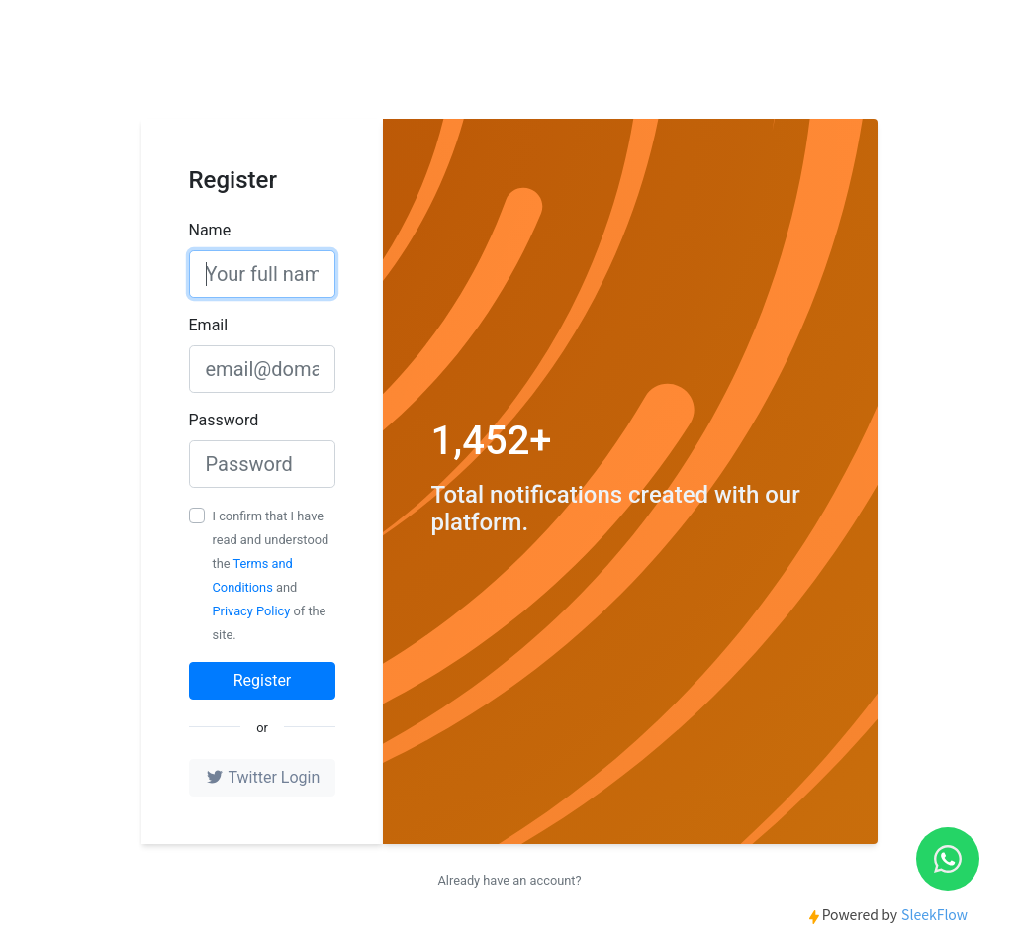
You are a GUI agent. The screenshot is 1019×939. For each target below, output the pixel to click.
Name (210, 230)
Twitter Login (262, 777)
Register (262, 680)
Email (209, 325)
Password (224, 420)
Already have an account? (509, 880)
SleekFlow (934, 914)
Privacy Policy (252, 611)
